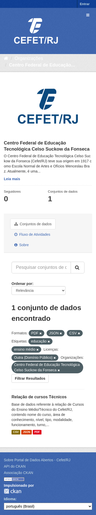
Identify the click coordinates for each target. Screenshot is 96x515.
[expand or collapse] (87, 15)
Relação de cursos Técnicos (39, 397)
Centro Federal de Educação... (42, 65)
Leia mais (12, 179)
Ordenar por (22, 284)
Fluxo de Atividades (32, 234)
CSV (16, 432)
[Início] (6, 58)
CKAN (12, 491)
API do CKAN (15, 466)
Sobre (21, 245)
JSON (26, 432)
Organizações (29, 58)
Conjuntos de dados (32, 224)
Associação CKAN (18, 473)
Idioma (9, 499)
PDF (37, 432)
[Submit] (77, 267)
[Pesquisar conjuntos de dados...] (41, 267)
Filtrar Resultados (30, 378)
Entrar (85, 4)
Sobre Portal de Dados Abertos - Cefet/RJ (37, 460)
